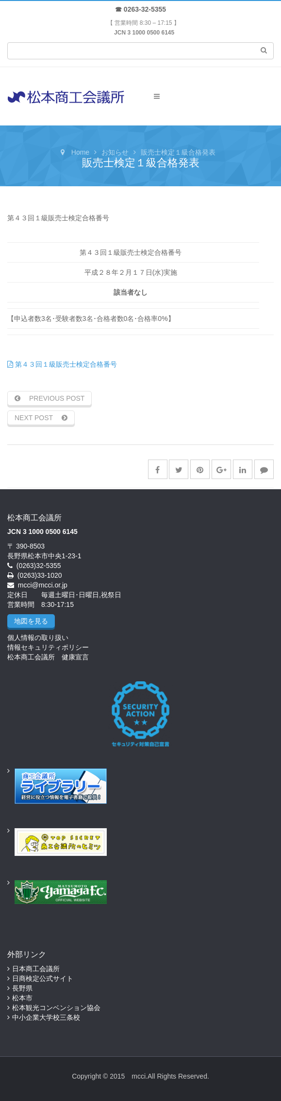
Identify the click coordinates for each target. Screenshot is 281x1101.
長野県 (22, 988)
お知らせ (115, 152)
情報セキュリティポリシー (48, 647)
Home (80, 152)
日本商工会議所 (36, 969)
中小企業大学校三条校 (46, 1017)
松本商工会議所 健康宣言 (48, 657)
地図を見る (31, 621)
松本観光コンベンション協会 (56, 1008)
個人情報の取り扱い (37, 637)
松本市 (22, 998)
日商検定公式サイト (42, 978)
